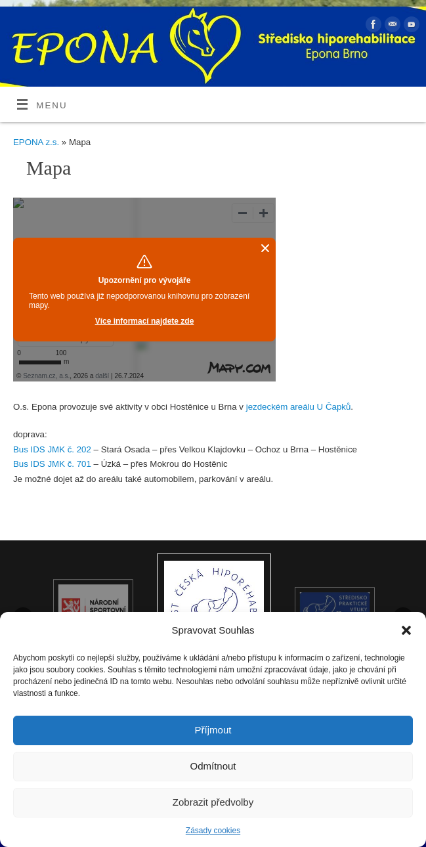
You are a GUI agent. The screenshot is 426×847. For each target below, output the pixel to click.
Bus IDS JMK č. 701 (52, 464)
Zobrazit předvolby (213, 802)
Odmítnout (213, 765)
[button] (406, 630)
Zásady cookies (213, 830)
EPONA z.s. (36, 142)
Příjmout (213, 729)
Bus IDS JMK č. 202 (52, 449)
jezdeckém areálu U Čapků (298, 407)
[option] (214, 611)
